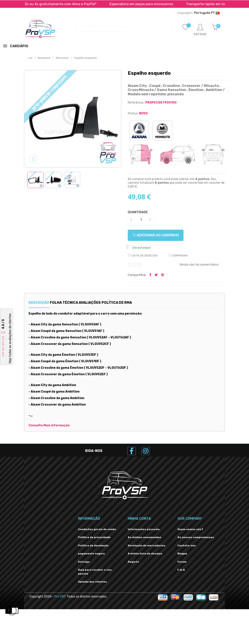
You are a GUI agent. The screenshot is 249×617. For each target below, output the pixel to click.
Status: (133, 113)
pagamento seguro (91, 553)
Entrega (83, 561)
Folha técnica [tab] (71, 302)
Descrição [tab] (39, 302)
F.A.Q (181, 569)
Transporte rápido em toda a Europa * (38, 4)
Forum (182, 561)
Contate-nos (186, 545)
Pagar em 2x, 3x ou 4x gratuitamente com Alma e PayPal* (128, 4)
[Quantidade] (140, 219)
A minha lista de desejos (145, 553)
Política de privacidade (94, 537)
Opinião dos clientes (92, 581)
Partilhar (150, 275)
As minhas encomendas (144, 537)
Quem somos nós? (190, 529)
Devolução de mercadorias (146, 545)
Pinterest (162, 275)
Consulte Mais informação (49, 425)
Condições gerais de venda (97, 529)
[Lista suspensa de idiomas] (200, 13)
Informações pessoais (144, 529)
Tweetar (156, 275)
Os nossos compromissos (195, 537)
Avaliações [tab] (105, 302)
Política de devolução (93, 545)
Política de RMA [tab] (139, 302)
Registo (133, 561)
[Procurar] (124, 29)
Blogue (182, 553)
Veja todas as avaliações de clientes (10, 338)
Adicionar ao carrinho (159, 235)
